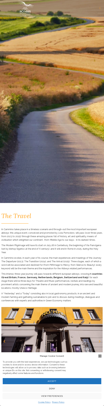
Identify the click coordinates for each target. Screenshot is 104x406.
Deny (52, 388)
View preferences (52, 396)
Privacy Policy (58, 402)
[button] (100, 356)
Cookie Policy (44, 402)
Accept (52, 381)
